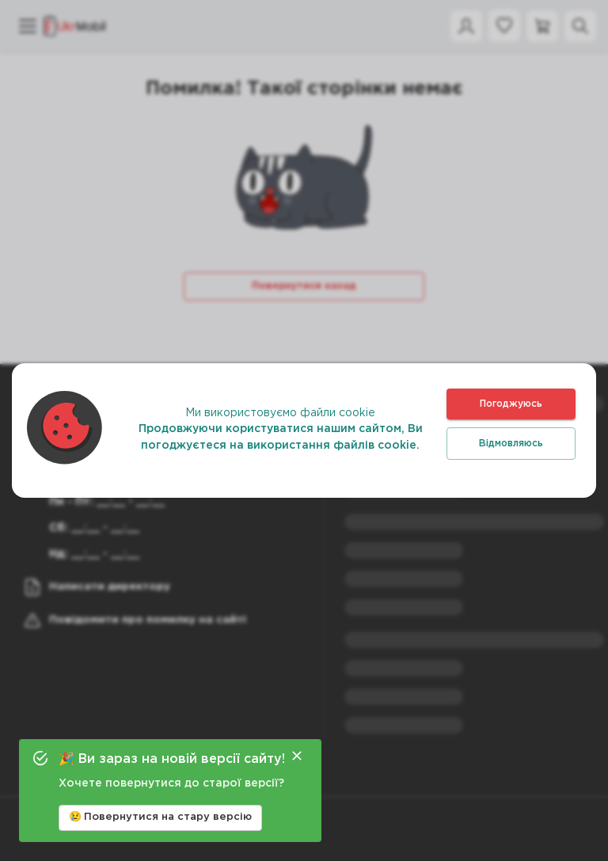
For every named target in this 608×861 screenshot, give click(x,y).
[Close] (297, 756)
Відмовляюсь (511, 443)
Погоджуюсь (511, 404)
